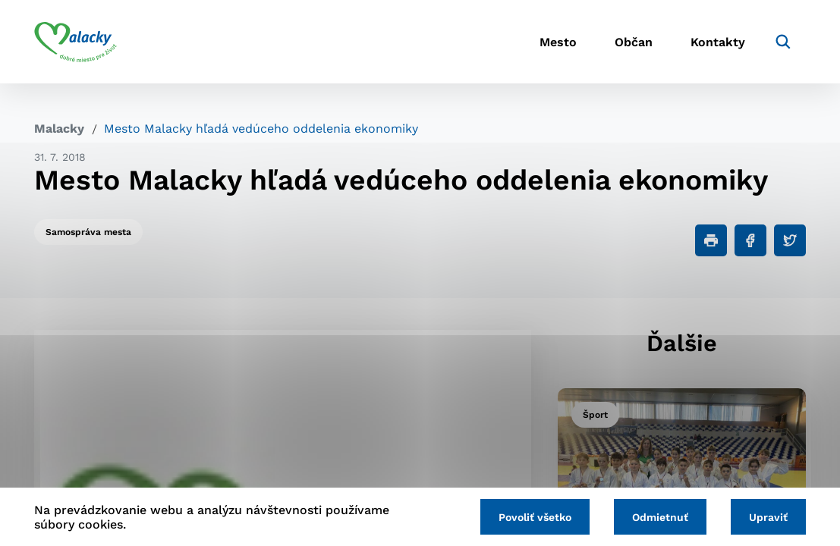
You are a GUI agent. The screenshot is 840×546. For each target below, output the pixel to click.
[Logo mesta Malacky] (75, 41)
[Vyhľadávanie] (783, 41)
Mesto (558, 42)
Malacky (59, 128)
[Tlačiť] (711, 240)
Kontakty (718, 42)
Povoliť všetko (535, 517)
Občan (634, 42)
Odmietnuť (660, 517)
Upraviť (768, 517)
